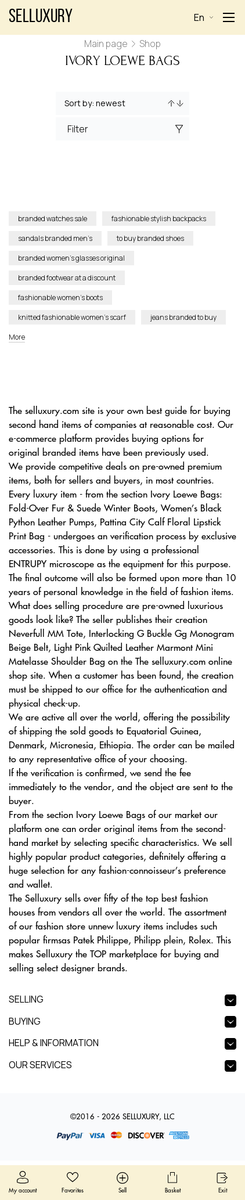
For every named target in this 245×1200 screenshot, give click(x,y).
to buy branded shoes (150, 238)
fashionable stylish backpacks (158, 219)
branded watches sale (52, 219)
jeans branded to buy (183, 317)
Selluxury (41, 17)
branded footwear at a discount (67, 278)
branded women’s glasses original (71, 258)
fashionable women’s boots (60, 297)
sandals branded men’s (55, 238)
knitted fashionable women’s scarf (72, 317)
